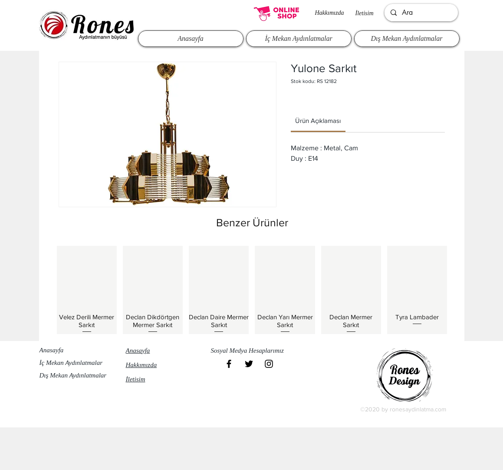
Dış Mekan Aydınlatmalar (73, 375)
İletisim (364, 13)
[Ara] (421, 12)
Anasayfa (51, 350)
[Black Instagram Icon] (268, 363)
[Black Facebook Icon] (229, 363)
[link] (318, 120)
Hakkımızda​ (329, 13)
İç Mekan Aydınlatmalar (71, 362)
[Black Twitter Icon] (248, 363)
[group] (252, 290)
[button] (251, 351)
